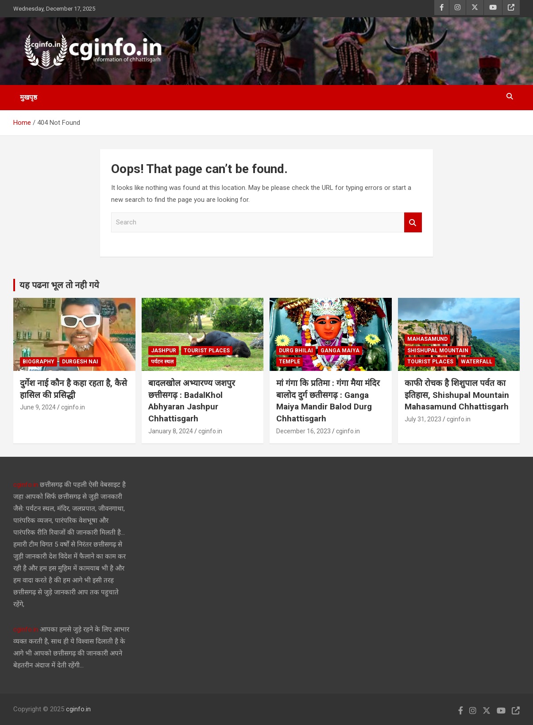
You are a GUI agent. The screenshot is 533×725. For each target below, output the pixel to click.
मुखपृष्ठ (28, 97)
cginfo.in (73, 407)
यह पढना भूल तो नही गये (59, 285)
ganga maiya (340, 350)
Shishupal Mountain (437, 350)
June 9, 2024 (38, 407)
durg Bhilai (296, 350)
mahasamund (427, 339)
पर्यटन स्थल (162, 362)
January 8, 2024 (170, 431)
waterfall (476, 362)
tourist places (207, 350)
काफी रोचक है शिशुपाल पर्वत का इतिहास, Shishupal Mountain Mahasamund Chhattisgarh (457, 395)
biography (38, 362)
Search (413, 222)
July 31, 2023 (423, 419)
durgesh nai (80, 362)
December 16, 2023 (303, 431)
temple (289, 362)
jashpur (163, 350)
